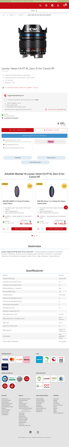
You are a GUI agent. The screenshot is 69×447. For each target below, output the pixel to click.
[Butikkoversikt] (46, 6)
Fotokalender (39, 409)
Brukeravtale (22, 416)
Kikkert (55, 406)
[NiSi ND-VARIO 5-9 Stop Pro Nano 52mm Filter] (17, 204)
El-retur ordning (23, 420)
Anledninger (39, 411)
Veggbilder (39, 403)
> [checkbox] (4, 229)
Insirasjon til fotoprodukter (25, 408)
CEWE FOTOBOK (40, 400)
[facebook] (30, 432)
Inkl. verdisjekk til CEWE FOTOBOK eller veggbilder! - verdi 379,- (22, 87)
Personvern (21, 413)
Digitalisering (5, 414)
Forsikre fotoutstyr (6, 400)
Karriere (21, 402)
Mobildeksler (39, 406)
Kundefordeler (22, 405)
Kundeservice (5, 398)
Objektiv (55, 402)
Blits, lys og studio (58, 405)
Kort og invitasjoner (41, 408)
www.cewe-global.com (24, 425)
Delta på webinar (6, 405)
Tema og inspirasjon (58, 413)
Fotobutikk (56, 398)
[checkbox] (7, 229)
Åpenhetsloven (22, 422)
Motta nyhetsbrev (6, 409)
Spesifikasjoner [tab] (35, 162)
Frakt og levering (23, 417)
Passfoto (4, 408)
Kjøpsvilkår (21, 414)
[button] (66, 207)
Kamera (55, 400)
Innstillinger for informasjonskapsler (26, 410)
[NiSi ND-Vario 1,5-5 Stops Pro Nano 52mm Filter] (51, 204)
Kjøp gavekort (5, 402)
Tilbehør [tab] (18, 158)
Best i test (21, 424)
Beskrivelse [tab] (51, 158)
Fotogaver (38, 405)
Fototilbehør (56, 403)
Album (55, 409)
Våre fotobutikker (23, 400)
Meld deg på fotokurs (7, 403)
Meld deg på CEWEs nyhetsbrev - (34, 1)
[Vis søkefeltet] (41, 6)
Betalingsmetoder (23, 419)
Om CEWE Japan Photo (24, 398)
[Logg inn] (58, 6)
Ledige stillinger (23, 403)
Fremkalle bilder (40, 402)
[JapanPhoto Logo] (6, 7)
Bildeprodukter (40, 398)
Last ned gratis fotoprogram (5, 412)
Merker (55, 411)
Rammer (55, 408)
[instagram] (38, 432)
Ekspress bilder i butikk (7, 406)
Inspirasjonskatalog (24, 406)
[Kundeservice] (52, 6)
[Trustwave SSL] (12, 379)
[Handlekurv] (64, 6)
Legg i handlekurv (22, 229)
